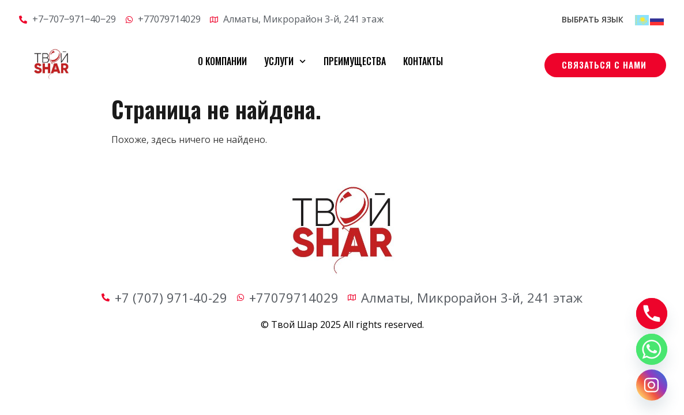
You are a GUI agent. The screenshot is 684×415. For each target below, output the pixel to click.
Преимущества (355, 61)
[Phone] (651, 313)
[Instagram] (651, 385)
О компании (222, 61)
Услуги (285, 61)
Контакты (423, 61)
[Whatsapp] (651, 349)
